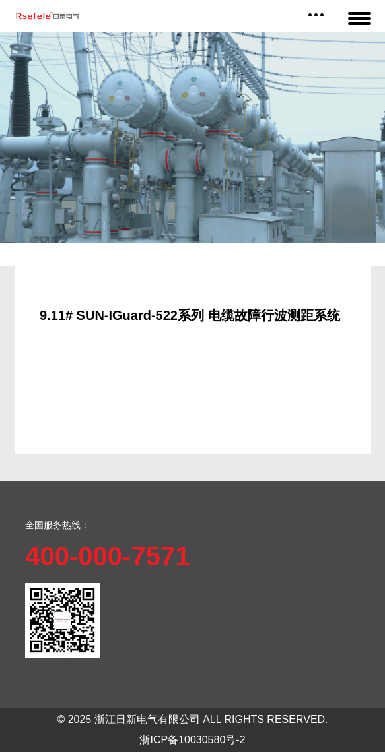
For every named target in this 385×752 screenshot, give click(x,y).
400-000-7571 (107, 556)
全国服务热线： (57, 525)
